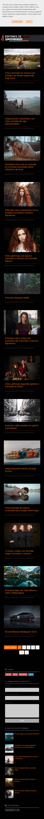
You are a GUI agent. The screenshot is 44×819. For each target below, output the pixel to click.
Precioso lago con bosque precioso (26, 734)
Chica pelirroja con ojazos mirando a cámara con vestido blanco (21, 258)
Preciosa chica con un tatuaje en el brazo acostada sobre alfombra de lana (20, 167)
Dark (15, 674)
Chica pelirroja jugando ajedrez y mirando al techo (22, 385)
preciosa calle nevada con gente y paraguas (21, 426)
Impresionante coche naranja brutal (20, 469)
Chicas (8, 674)
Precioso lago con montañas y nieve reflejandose (21, 591)
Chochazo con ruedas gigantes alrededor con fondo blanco (25, 746)
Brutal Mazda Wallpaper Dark (21, 631)
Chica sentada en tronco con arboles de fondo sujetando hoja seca (20, 75)
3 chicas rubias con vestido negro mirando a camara (19, 552)
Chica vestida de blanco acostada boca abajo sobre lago (21, 509)
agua (31, 674)
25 (22, 652)
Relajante (23, 674)
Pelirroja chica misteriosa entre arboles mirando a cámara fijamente (21, 213)
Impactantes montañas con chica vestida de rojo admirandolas (20, 121)
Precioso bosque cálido (17, 297)
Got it (29, 22)
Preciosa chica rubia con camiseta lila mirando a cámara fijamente (21, 341)
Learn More (17, 22)
